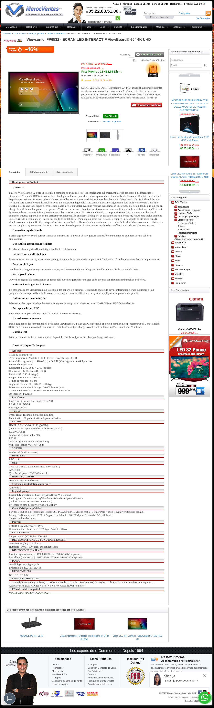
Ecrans (181, 226)
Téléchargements (39, 172)
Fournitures (196, 27)
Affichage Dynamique (188, 216)
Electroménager (139, 27)
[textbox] (160, 13)
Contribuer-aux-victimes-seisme (100, 686)
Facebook (114, 155)
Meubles (160, 27)
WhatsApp (101, 155)
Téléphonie (31, 27)
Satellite (182, 236)
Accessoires (184, 229)
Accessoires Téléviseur (189, 210)
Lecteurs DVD (185, 213)
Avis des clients (64, 172)
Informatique (52, 27)
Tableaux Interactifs (56, 33)
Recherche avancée (159, 17)
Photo (88, 27)
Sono (102, 27)
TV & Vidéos (10, 27)
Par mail (141, 155)
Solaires (177, 27)
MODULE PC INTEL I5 (31, 636)
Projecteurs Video (186, 223)
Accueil (7, 33)
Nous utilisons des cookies (101, 677)
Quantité (124, 54)
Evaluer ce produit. (112, 121)
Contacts (92, 674)
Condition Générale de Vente (102, 668)
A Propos (92, 664)
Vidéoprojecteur (36, 33)
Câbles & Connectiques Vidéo (189, 239)
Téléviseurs (183, 206)
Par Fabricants (95, 671)
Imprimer (154, 155)
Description (15, 172)
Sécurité (118, 27)
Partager (88, 155)
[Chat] (9, 698)
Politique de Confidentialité (101, 681)
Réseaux (71, 27)
